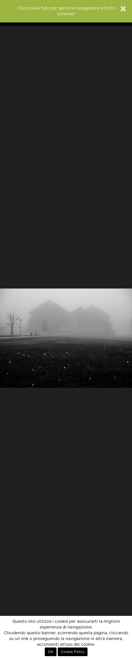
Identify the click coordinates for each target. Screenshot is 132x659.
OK (50, 652)
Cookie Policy (72, 652)
